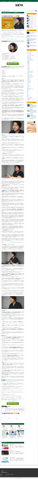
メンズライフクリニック (31, 21)
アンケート (28, 69)
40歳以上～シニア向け (30, 75)
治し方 (28, 67)
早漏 (27, 91)
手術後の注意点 (29, 81)
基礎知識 (28, 61)
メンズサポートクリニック (31, 26)
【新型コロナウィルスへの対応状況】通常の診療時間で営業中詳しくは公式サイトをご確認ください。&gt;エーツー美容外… (17, 460)
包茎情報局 (28, 68)
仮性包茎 (28, 63)
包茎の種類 (28, 62)
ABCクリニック (31, 16)
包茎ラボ (1, 474)
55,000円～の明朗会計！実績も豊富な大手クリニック (5, 437)
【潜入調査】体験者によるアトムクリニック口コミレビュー (8, 394)
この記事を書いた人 (4, 406)
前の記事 (9, 418)
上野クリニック (29, 56)
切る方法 (29, 86)
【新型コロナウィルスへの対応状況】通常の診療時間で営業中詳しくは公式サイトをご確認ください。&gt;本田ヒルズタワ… (17, 454)
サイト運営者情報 (7, 474)
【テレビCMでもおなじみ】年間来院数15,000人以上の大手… (13, 437)
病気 (27, 92)
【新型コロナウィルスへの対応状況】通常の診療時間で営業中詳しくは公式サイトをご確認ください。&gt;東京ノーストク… (17, 447)
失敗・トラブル (29, 80)
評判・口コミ (13, 457)
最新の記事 (9, 406)
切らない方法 (29, 85)
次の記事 (16, 418)
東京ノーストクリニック (31, 24)
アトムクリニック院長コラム (31, 55)
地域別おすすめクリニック (31, 98)
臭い (27, 93)
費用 (27, 87)
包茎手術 (28, 73)
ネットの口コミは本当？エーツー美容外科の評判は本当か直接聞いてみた (17, 458)
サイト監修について (13, 474)
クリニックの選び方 (29, 74)
